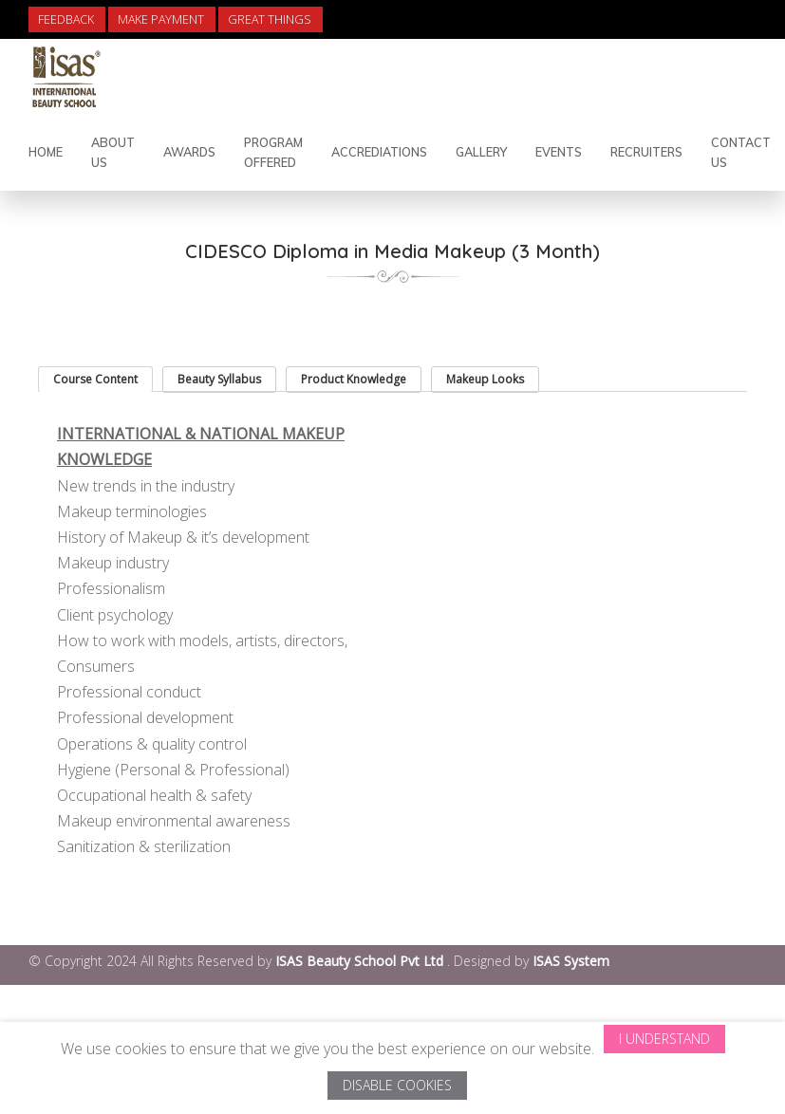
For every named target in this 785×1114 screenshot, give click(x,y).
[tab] (95, 379)
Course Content (95, 379)
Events (558, 151)
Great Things (269, 19)
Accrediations (379, 151)
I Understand (664, 1039)
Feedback (66, 19)
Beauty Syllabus (219, 379)
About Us (113, 152)
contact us (741, 152)
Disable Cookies (397, 1085)
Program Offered (273, 152)
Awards (189, 151)
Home (45, 151)
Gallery (481, 151)
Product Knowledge (353, 379)
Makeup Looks (485, 379)
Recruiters (646, 151)
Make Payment (161, 19)
